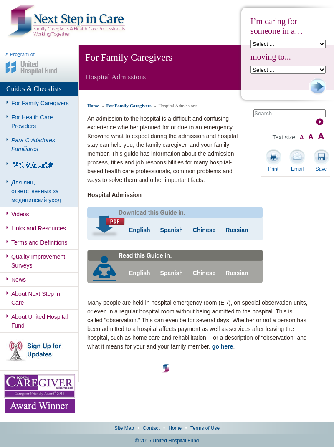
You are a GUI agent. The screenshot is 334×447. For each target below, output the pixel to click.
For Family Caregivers (40, 103)
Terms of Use (205, 428)
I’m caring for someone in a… (276, 26)
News (18, 279)
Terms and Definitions (39, 242)
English (139, 230)
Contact (151, 428)
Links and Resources (38, 228)
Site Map (124, 428)
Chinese (204, 230)
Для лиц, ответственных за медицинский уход (36, 191)
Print (273, 169)
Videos (20, 214)
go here (222, 346)
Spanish (171, 230)
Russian (236, 230)
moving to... (270, 56)
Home (93, 105)
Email (297, 169)
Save (321, 169)
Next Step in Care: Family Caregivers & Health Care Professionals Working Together (66, 21)
